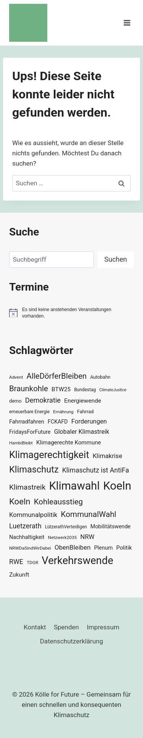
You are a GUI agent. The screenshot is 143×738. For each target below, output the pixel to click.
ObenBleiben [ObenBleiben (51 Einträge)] (72, 547)
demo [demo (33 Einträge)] (15, 401)
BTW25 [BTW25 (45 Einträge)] (61, 389)
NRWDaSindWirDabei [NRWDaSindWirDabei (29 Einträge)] (30, 548)
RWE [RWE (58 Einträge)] (16, 562)
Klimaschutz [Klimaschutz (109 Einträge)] (34, 469)
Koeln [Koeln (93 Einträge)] (20, 501)
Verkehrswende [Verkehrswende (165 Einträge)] (77, 561)
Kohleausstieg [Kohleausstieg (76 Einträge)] (58, 501)
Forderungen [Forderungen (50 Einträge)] (89, 421)
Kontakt (35, 627)
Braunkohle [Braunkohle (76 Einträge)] (28, 388)
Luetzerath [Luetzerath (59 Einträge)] (25, 526)
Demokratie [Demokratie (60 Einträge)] (43, 400)
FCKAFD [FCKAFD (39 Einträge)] (58, 422)
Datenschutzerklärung (71, 641)
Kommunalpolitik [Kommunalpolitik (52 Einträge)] (33, 514)
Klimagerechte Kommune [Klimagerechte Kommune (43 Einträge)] (68, 442)
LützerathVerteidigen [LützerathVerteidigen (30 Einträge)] (66, 526)
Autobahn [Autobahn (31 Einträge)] (100, 377)
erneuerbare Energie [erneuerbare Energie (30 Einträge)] (29, 411)
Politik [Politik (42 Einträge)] (124, 547)
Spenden (66, 627)
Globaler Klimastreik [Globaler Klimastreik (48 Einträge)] (81, 431)
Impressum (103, 627)
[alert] (71, 313)
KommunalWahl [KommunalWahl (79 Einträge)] (88, 514)
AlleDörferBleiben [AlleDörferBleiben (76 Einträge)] (57, 376)
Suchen (115, 259)
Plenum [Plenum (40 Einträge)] (103, 548)
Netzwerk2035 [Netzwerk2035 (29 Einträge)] (62, 537)
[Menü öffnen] (127, 22)
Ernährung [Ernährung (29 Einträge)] (63, 411)
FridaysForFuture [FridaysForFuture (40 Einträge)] (29, 432)
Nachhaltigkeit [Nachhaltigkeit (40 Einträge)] (27, 537)
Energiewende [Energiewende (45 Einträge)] (82, 400)
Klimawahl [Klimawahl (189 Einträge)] (74, 485)
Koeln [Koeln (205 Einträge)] (117, 485)
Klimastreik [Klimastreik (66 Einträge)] (27, 487)
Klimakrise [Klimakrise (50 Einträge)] (107, 456)
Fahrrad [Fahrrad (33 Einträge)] (85, 411)
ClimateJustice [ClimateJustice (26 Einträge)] (112, 389)
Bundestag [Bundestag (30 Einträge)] (85, 389)
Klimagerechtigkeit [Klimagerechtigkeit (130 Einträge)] (49, 454)
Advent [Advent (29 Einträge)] (16, 377)
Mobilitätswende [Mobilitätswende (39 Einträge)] (110, 526)
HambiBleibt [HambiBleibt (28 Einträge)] (21, 443)
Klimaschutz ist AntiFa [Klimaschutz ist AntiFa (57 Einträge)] (95, 470)
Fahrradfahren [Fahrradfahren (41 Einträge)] (26, 421)
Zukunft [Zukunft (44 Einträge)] (19, 574)
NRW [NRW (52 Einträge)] (87, 536)
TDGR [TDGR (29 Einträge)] (32, 562)
